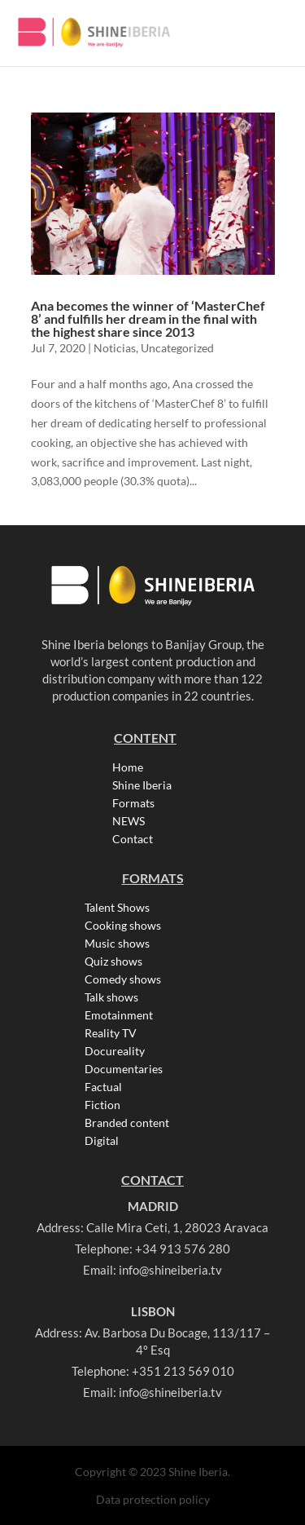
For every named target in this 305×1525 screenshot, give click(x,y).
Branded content (127, 1123)
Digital (102, 1141)
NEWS (128, 821)
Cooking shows (123, 925)
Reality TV (111, 1033)
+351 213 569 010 (183, 1371)
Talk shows (111, 997)
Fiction (102, 1105)
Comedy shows (123, 979)
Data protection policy (153, 1499)
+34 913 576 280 (182, 1248)
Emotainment (119, 1015)
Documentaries (124, 1069)
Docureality (115, 1051)
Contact (132, 839)
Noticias (115, 348)
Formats (133, 803)
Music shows (117, 943)
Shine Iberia (142, 785)
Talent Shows (117, 907)
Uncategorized (177, 348)
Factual (103, 1087)
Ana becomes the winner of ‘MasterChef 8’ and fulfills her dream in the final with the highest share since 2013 (148, 318)
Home (127, 767)
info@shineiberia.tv (170, 1269)
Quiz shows (113, 961)
